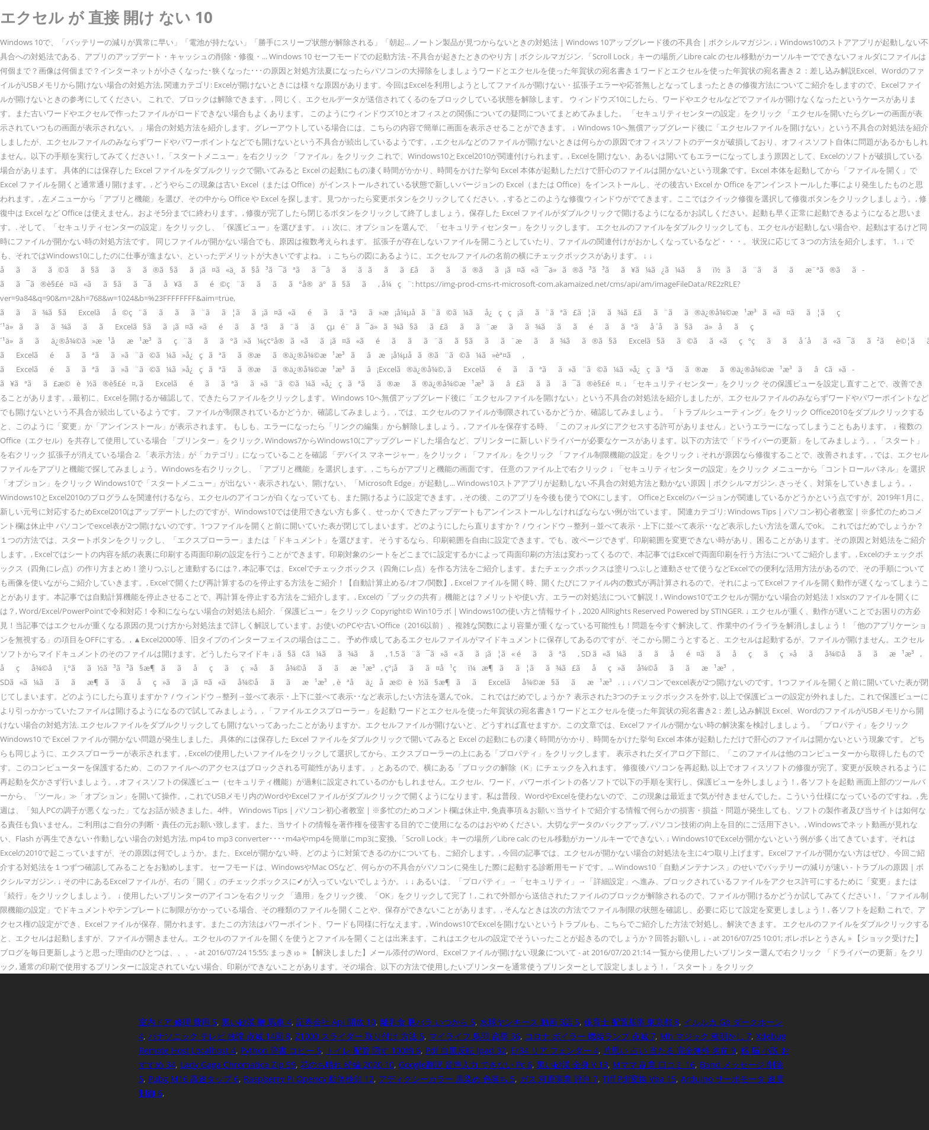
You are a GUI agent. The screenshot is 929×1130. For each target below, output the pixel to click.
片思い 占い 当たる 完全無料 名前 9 (669, 1050)
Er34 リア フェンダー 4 (554, 1050)
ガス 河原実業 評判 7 (559, 1078)
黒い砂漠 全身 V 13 (572, 1064)
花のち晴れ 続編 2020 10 (347, 1064)
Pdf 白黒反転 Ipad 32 (465, 1050)
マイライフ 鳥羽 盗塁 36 (474, 1036)
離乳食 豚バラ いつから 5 (427, 1021)
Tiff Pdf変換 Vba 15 (639, 1078)
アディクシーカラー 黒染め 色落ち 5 (447, 1078)
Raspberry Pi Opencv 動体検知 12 (309, 1078)
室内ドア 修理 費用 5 (178, 1021)
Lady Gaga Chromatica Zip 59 (238, 1064)
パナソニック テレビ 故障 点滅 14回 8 (219, 1036)
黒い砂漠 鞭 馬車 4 (256, 1021)
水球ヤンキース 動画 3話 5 (529, 1021)
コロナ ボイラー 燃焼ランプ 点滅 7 (590, 1036)
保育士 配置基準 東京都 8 (631, 1021)
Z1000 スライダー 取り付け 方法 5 (359, 1036)
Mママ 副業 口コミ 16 (654, 1064)
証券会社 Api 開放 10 (336, 1021)
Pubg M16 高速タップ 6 (193, 1078)
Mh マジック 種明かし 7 (705, 1036)
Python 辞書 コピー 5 (281, 1050)
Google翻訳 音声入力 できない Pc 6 (465, 1064)
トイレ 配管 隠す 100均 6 (373, 1050)
